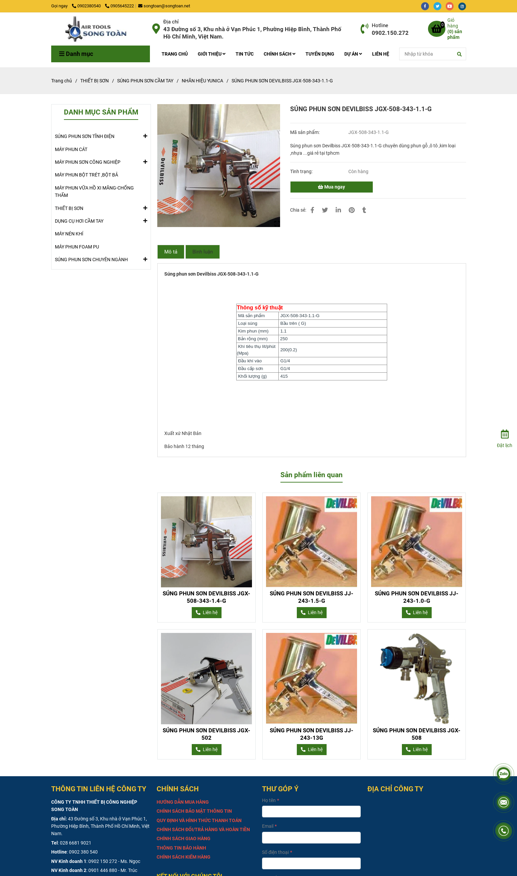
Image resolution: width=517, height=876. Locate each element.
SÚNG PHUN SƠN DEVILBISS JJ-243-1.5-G (311, 597)
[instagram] (463, 5)
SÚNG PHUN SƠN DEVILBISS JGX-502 (206, 734)
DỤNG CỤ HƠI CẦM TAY (79, 220)
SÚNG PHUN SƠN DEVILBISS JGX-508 (416, 734)
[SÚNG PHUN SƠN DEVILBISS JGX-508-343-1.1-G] (99, 29)
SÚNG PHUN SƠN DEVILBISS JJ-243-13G (311, 734)
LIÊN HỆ (380, 54)
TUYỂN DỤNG (320, 54)
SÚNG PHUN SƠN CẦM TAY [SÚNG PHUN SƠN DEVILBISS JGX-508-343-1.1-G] (145, 80)
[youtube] (452, 5)
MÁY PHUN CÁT (71, 149)
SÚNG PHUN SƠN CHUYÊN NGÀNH (91, 259)
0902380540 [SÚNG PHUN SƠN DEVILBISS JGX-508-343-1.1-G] (87, 5)
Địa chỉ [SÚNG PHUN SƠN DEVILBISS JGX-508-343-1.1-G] (171, 22)
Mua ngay (331, 187)
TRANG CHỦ (175, 54)
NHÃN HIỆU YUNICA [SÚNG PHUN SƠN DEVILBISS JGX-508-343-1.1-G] (202, 80)
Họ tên (269, 800)
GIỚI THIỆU (212, 54)
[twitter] (439, 5)
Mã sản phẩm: (305, 132)
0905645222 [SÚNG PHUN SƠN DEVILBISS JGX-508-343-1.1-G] (119, 5)
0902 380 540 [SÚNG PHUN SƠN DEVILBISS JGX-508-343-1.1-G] (83, 852)
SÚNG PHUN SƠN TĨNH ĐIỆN (84, 136)
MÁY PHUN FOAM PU (77, 246)
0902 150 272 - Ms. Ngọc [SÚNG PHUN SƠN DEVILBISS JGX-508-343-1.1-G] (114, 861)
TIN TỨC (245, 54)
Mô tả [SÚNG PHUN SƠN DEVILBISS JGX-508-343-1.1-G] (170, 252)
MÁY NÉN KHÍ (69, 233)
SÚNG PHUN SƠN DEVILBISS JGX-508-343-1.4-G (206, 597)
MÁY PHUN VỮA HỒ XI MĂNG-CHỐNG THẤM (94, 191)
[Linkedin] (338, 210)
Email (267, 826)
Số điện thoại (275, 852)
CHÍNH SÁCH (279, 54)
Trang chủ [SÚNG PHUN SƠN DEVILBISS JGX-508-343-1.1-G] (61, 80)
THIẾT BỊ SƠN (69, 208)
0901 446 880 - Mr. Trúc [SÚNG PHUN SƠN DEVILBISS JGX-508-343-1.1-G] (112, 870)
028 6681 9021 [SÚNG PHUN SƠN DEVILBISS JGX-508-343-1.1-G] (75, 843)
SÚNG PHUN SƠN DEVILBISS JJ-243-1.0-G (416, 597)
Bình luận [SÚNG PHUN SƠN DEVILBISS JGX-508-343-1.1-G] (202, 252)
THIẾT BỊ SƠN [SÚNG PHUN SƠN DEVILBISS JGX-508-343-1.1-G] (94, 80)
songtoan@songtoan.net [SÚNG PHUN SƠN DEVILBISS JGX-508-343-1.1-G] (164, 5)
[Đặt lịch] (504, 437)
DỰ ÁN (353, 54)
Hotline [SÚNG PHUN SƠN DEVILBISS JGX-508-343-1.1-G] (380, 25)
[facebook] (427, 5)
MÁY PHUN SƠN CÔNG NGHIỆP (87, 161)
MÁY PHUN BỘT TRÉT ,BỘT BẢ (86, 174)
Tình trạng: (302, 171)
